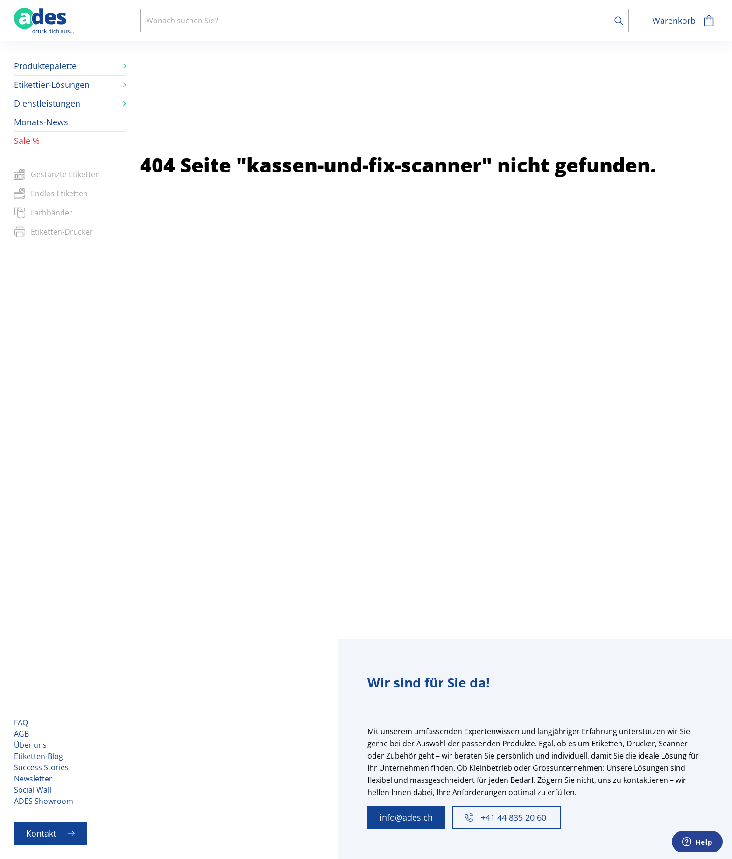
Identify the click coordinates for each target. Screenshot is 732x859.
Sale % (27, 140)
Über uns (30, 745)
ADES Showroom (43, 801)
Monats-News (41, 122)
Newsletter (33, 778)
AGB (21, 734)
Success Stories (41, 767)
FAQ (21, 722)
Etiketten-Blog (38, 756)
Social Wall (32, 790)
